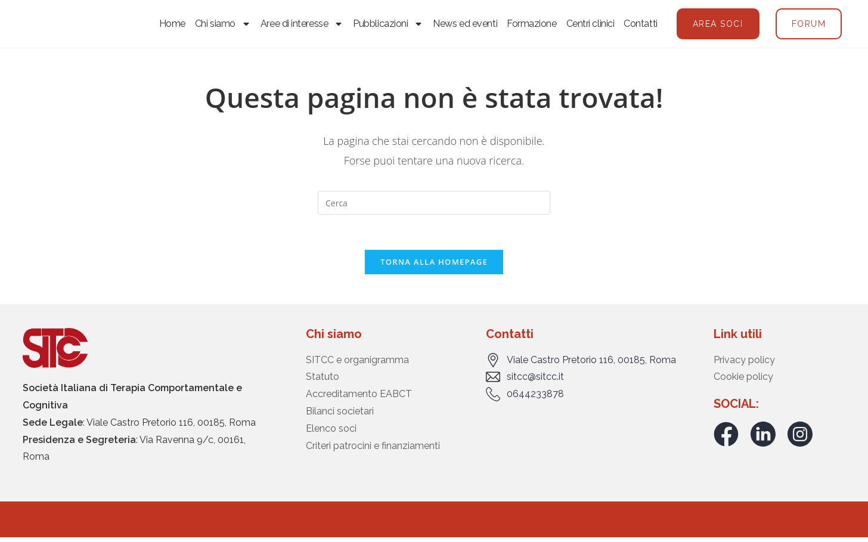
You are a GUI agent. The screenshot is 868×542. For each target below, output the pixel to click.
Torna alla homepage (434, 266)
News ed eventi (465, 25)
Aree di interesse (302, 25)
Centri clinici (590, 25)
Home (172, 25)
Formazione (532, 25)
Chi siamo (223, 25)
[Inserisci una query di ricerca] (434, 206)
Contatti (640, 25)
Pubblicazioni (388, 25)
